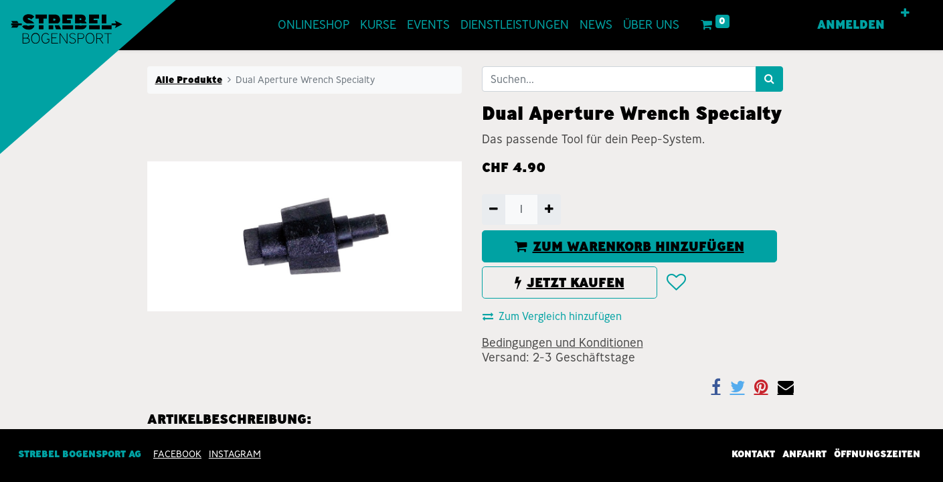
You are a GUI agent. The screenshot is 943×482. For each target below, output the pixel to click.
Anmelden (851, 24)
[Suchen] (769, 79)
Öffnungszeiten (877, 454)
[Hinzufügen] (549, 209)
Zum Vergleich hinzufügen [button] (552, 316)
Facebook (177, 454)
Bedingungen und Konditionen (562, 342)
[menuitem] (313, 25)
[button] (905, 13)
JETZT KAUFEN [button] (569, 282)
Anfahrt (804, 454)
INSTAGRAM (235, 454)
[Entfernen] (493, 209)
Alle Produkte (188, 80)
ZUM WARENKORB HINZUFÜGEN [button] (629, 246)
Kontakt (753, 454)
